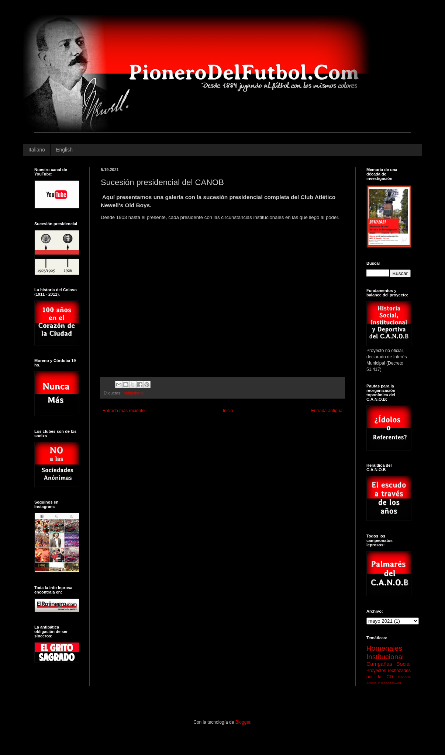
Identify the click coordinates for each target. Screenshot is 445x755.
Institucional (133, 393)
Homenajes (384, 648)
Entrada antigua (326, 410)
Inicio (228, 410)
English (64, 150)
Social (403, 664)
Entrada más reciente (124, 410)
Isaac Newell (391, 683)
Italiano (36, 150)
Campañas (379, 664)
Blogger (243, 722)
